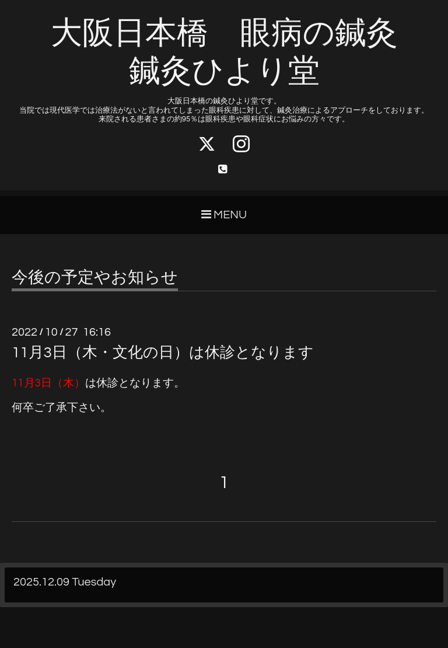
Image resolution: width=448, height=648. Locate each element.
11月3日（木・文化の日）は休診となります (163, 352)
